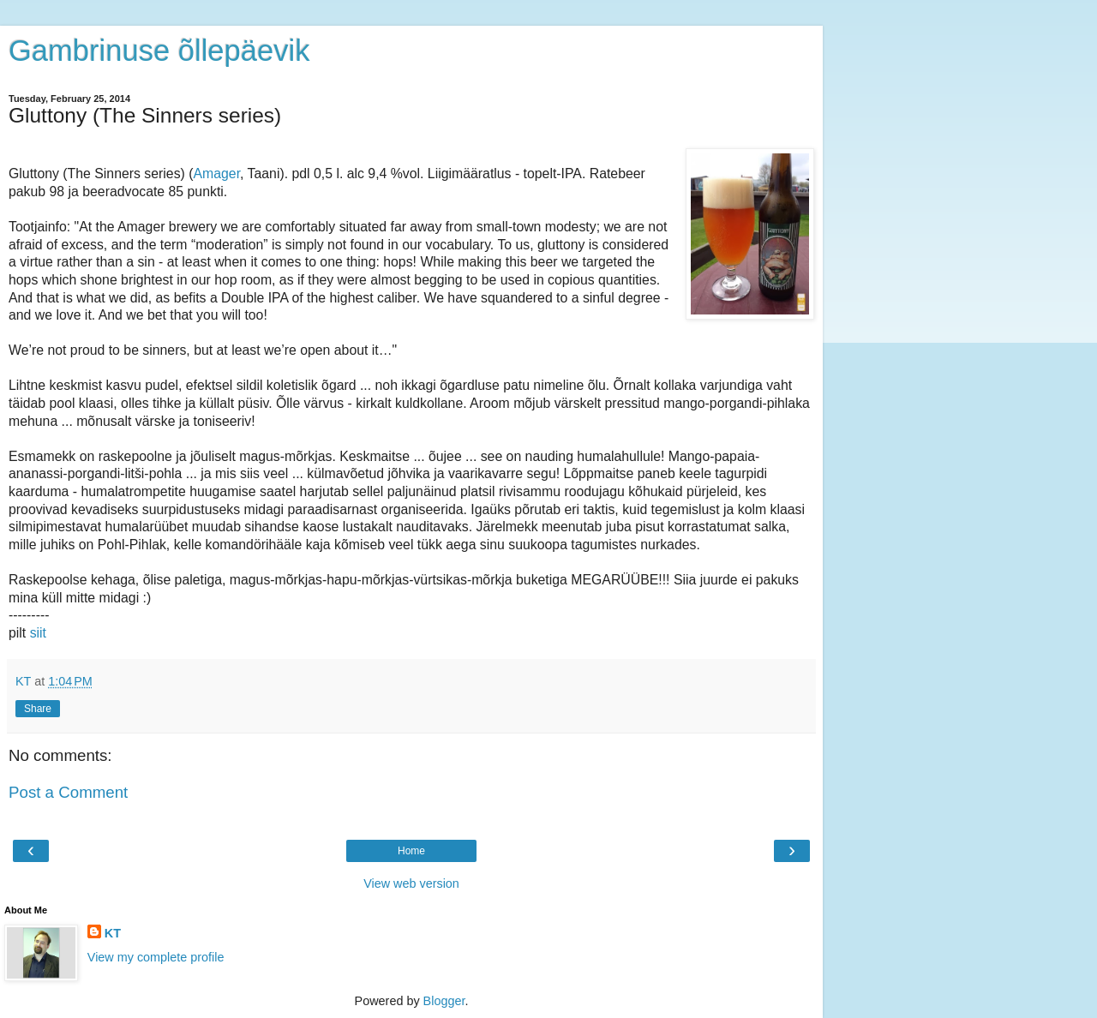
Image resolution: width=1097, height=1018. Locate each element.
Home (411, 851)
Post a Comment (68, 792)
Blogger (444, 1001)
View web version (411, 883)
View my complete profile (156, 957)
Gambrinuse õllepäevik (159, 50)
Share (37, 709)
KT (113, 933)
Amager (217, 173)
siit (38, 633)
